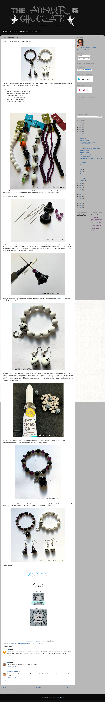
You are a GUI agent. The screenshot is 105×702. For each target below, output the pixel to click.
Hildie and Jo (30, 643)
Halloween (24, 643)
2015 (80, 196)
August (82, 164)
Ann (8, 662)
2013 (80, 201)
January (82, 180)
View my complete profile (83, 49)
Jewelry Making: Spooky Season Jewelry (90, 148)
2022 (80, 131)
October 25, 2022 (11, 677)
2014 (80, 198)
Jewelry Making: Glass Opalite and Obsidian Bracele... (89, 143)
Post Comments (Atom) (16, 691)
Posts (80, 55)
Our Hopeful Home (12, 671)
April (81, 173)
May (81, 171)
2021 (80, 183)
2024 (80, 127)
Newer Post (7, 687)
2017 (80, 192)
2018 (80, 190)
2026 (80, 123)
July (81, 167)
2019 (80, 187)
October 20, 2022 (11, 666)
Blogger (62, 697)
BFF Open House (84, 140)
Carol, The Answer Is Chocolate (87, 47)
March (82, 176)
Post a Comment (9, 681)
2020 (80, 185)
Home (5, 31)
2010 (80, 207)
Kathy (8, 649)
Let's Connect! (35, 31)
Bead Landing (10, 643)
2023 (80, 129)
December (83, 133)
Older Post (69, 687)
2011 (80, 205)
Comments (81, 58)
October (82, 138)
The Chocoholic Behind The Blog (19, 31)
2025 (80, 125)
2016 (80, 194)
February (82, 178)
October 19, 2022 (11, 657)
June (81, 169)
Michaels (40, 643)
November (83, 136)
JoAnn (36, 643)
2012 (80, 203)
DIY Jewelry (18, 643)
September (83, 162)
